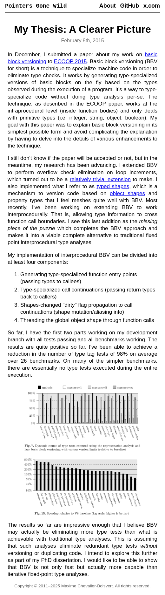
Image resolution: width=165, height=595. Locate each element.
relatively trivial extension (100, 180)
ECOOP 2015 (70, 62)
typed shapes (112, 187)
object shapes (127, 194)
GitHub (129, 6)
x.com (151, 6)
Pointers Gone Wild (36, 6)
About (107, 6)
